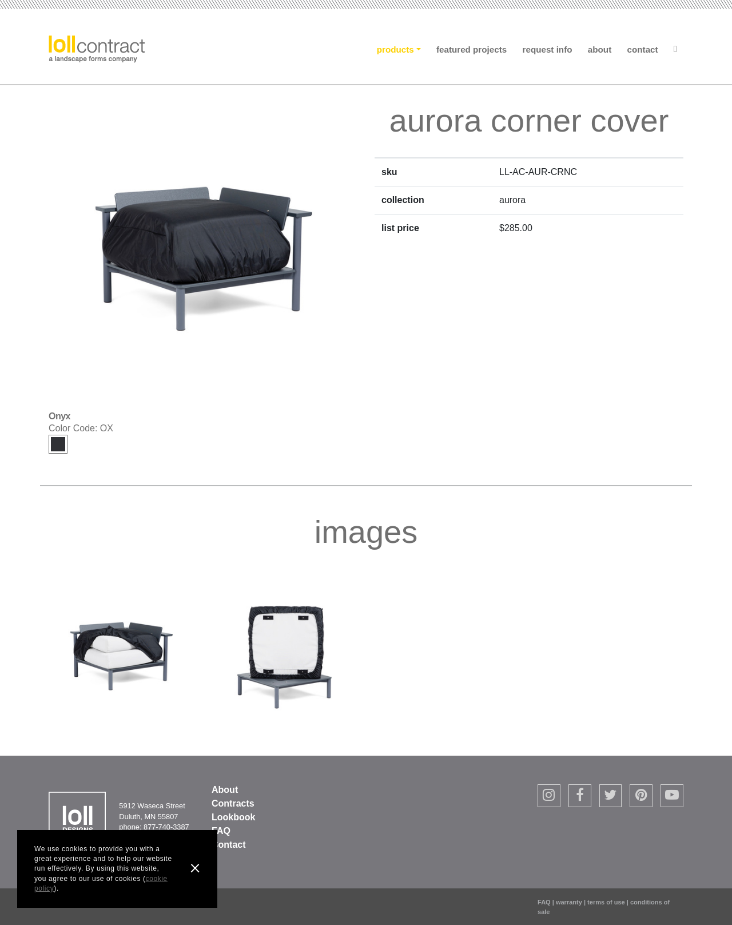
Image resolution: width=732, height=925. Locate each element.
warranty (569, 902)
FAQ (221, 831)
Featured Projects (471, 49)
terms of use (606, 902)
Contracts (233, 803)
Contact (642, 49)
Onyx (58, 444)
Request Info (547, 49)
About (599, 49)
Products (395, 49)
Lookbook (233, 817)
